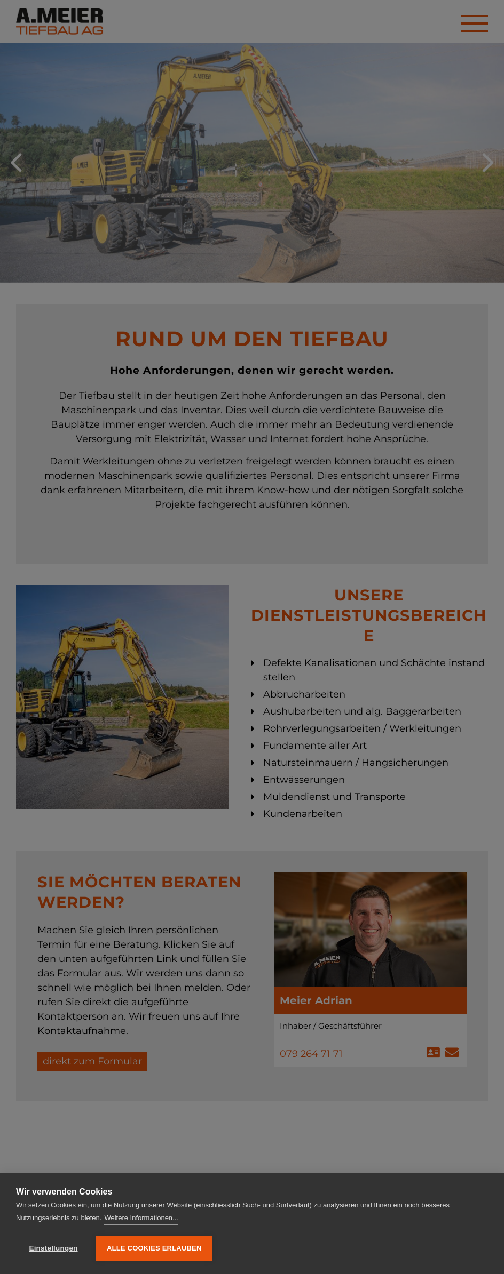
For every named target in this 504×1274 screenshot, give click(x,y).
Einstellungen (53, 1248)
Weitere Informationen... (141, 1218)
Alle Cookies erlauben (154, 1248)
